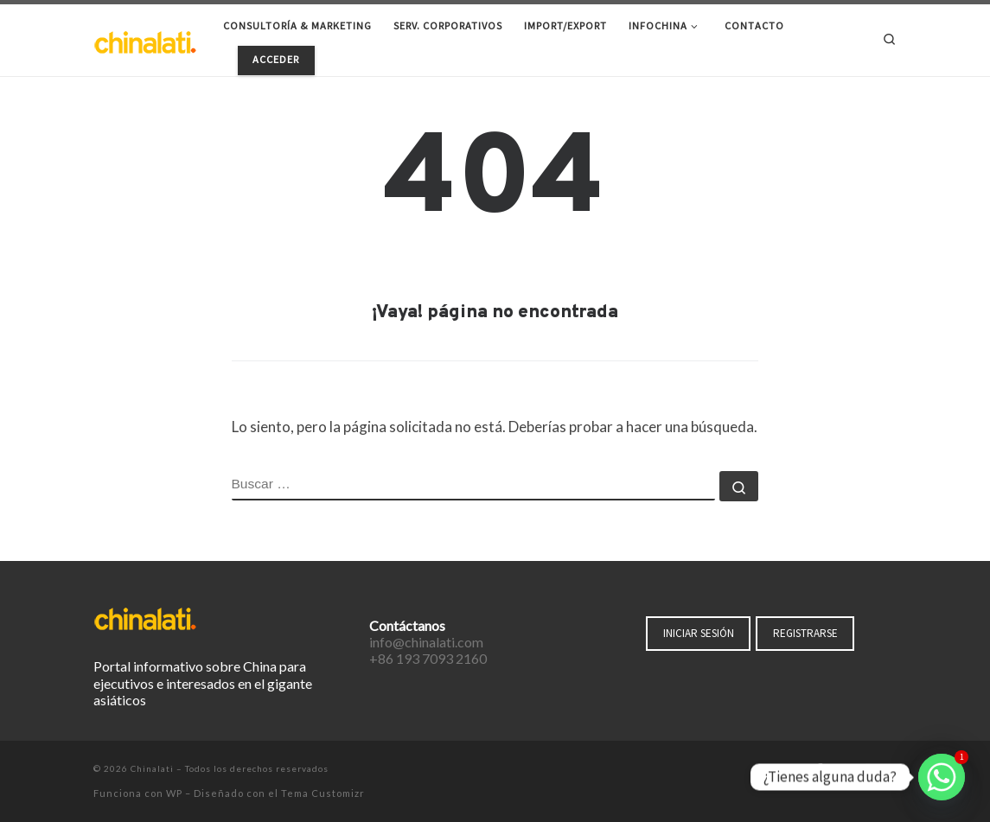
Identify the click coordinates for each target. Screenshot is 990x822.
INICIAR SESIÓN (698, 633)
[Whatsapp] (941, 777)
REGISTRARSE (805, 633)
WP (174, 793)
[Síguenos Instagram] (868, 770)
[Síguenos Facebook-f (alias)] (819, 770)
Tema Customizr (323, 793)
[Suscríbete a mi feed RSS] (892, 770)
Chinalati (152, 768)
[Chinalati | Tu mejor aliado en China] (145, 39)
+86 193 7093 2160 (428, 658)
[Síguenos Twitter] (843, 770)
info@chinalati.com (426, 642)
